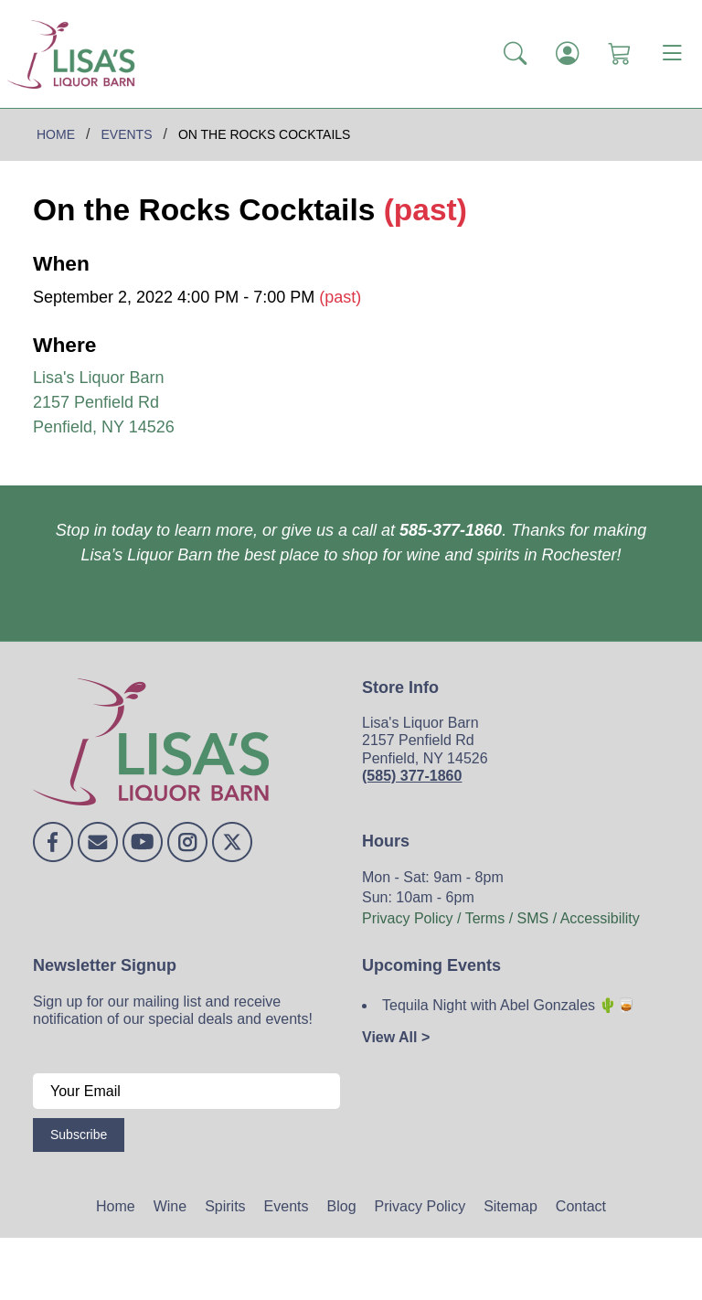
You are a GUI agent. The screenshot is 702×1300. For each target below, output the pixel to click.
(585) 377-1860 (412, 775)
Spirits (225, 1206)
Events (286, 1206)
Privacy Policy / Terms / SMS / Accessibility (501, 918)
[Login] (567, 54)
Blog (341, 1206)
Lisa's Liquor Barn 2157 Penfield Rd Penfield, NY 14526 (104, 402)
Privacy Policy (420, 1206)
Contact (581, 1206)
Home (115, 1206)
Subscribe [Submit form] (78, 1134)
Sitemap (510, 1206)
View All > (396, 1037)
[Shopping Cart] (619, 54)
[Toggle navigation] (672, 54)
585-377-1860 (450, 530)
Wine (170, 1206)
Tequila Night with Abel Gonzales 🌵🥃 (508, 1005)
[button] (515, 54)
